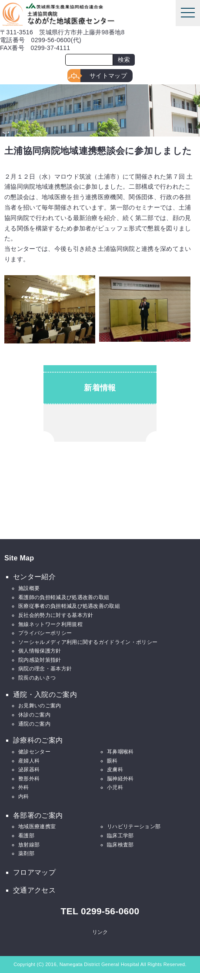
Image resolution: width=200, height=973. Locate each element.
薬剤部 (26, 853)
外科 (23, 787)
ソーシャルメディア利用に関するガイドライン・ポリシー (87, 642)
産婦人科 (29, 761)
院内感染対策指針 (39, 660)
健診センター (34, 752)
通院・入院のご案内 (45, 694)
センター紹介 (34, 576)
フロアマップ (34, 872)
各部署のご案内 (38, 815)
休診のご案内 (34, 715)
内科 (23, 796)
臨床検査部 (120, 845)
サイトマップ (108, 75)
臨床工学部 (120, 836)
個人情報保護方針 (39, 651)
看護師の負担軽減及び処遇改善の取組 (63, 597)
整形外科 (29, 779)
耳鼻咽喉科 (120, 752)
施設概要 (29, 588)
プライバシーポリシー (45, 633)
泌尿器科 (29, 769)
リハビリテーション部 (133, 826)
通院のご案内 (34, 724)
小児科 (115, 787)
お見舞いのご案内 (39, 706)
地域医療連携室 (37, 826)
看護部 (26, 836)
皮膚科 (115, 769)
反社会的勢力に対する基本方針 (55, 615)
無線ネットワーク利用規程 (50, 624)
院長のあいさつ (37, 678)
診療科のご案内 (38, 740)
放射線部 (29, 845)
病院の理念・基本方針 (45, 669)
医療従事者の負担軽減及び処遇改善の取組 (69, 606)
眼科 (112, 761)
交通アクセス (34, 890)
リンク (100, 932)
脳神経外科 (120, 779)
